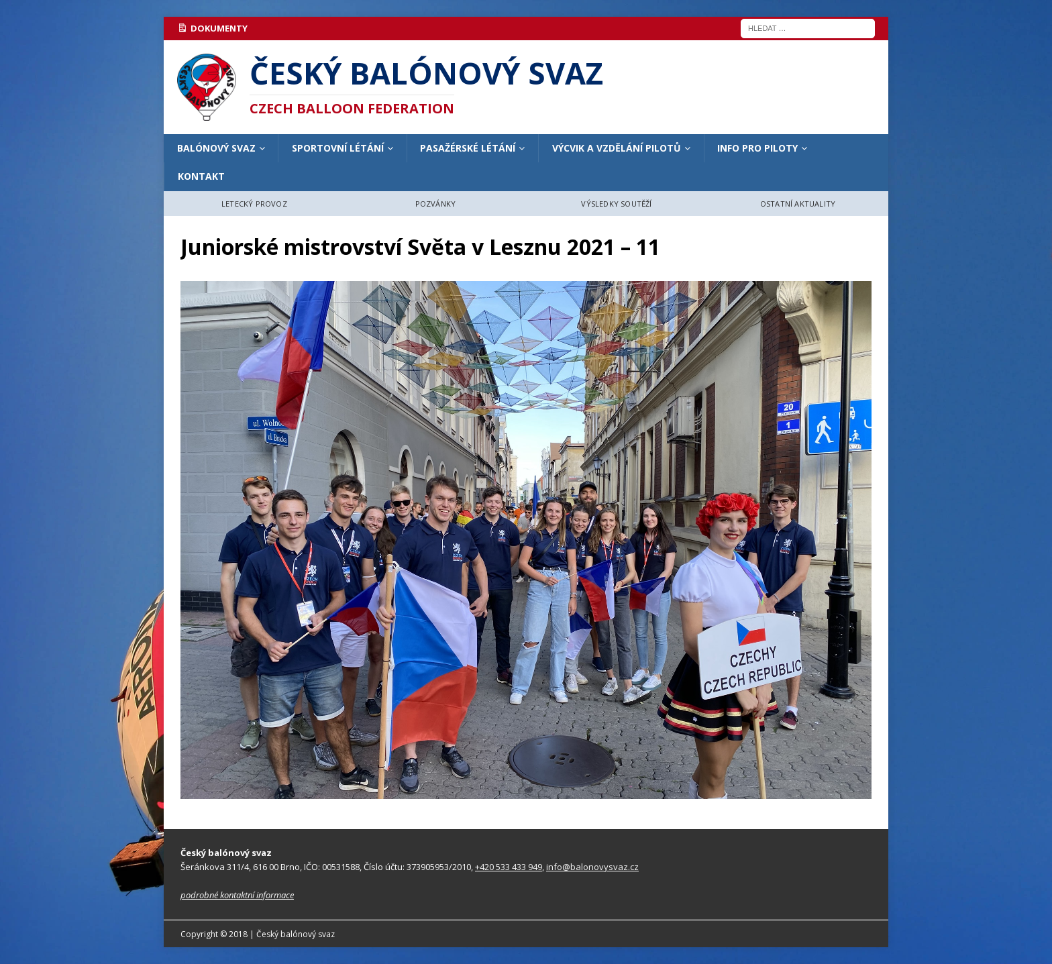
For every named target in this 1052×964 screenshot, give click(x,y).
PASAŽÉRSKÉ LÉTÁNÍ (467, 148)
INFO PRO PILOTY (757, 148)
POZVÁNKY (435, 204)
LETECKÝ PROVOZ (254, 204)
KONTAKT (201, 176)
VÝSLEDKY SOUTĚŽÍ (616, 204)
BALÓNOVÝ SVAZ (216, 148)
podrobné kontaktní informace (237, 895)
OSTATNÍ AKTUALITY (797, 204)
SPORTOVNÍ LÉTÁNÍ (338, 148)
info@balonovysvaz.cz (592, 867)
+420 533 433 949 (508, 867)
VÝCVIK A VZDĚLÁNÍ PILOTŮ (616, 148)
